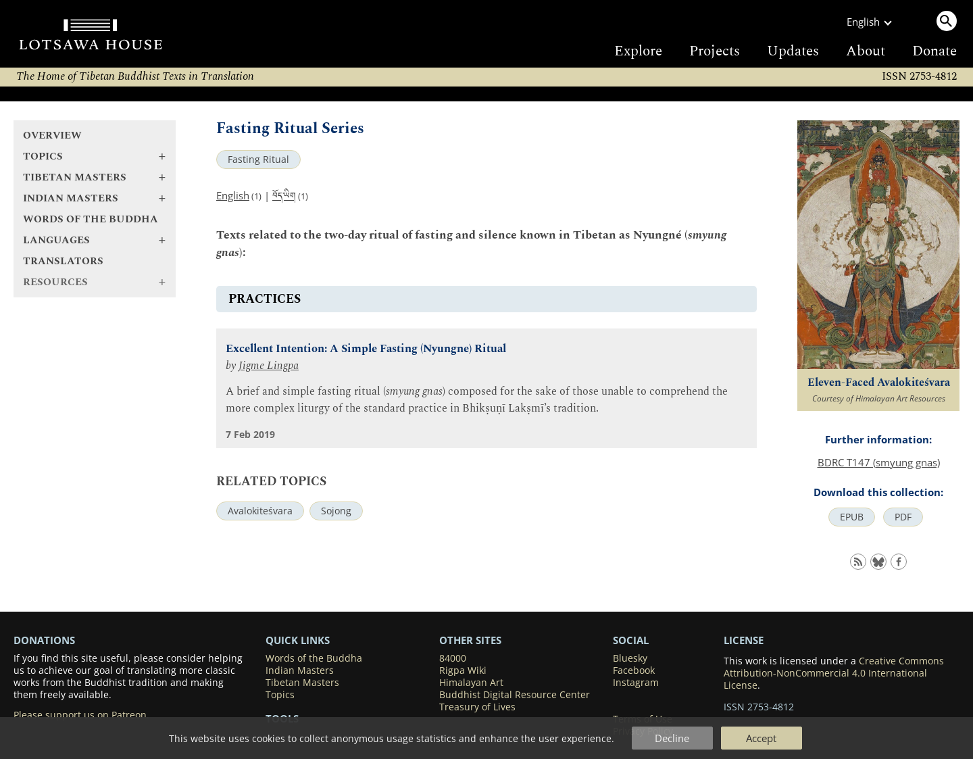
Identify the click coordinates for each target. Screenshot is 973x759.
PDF (903, 517)
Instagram (636, 683)
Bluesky (630, 658)
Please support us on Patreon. (81, 715)
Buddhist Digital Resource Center (514, 695)
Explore (638, 51)
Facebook (634, 670)
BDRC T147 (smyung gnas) (879, 462)
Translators (63, 261)
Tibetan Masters (302, 683)
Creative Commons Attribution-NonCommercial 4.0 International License (834, 673)
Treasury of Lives (477, 707)
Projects (714, 51)
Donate (934, 51)
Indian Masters (300, 670)
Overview (52, 135)
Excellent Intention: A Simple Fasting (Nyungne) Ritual (366, 349)
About (865, 51)
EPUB (852, 517)
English (232, 195)
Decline (672, 738)
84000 (452, 658)
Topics (280, 695)
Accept (761, 738)
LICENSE (744, 640)
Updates (793, 51)
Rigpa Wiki (463, 670)
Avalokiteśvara (260, 511)
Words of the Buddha (90, 219)
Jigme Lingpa (269, 366)
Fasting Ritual (258, 159)
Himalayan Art (471, 683)
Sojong (336, 511)
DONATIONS (44, 640)
